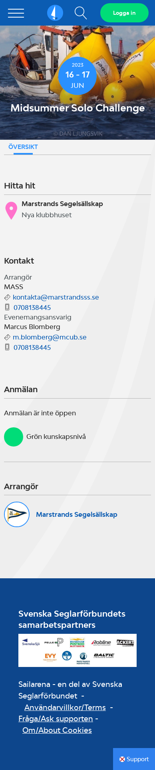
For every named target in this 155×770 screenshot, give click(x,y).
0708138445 (32, 308)
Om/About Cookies (57, 730)
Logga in (124, 13)
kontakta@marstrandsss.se (56, 297)
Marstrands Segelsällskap (76, 514)
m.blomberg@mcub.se (50, 337)
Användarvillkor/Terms (65, 707)
